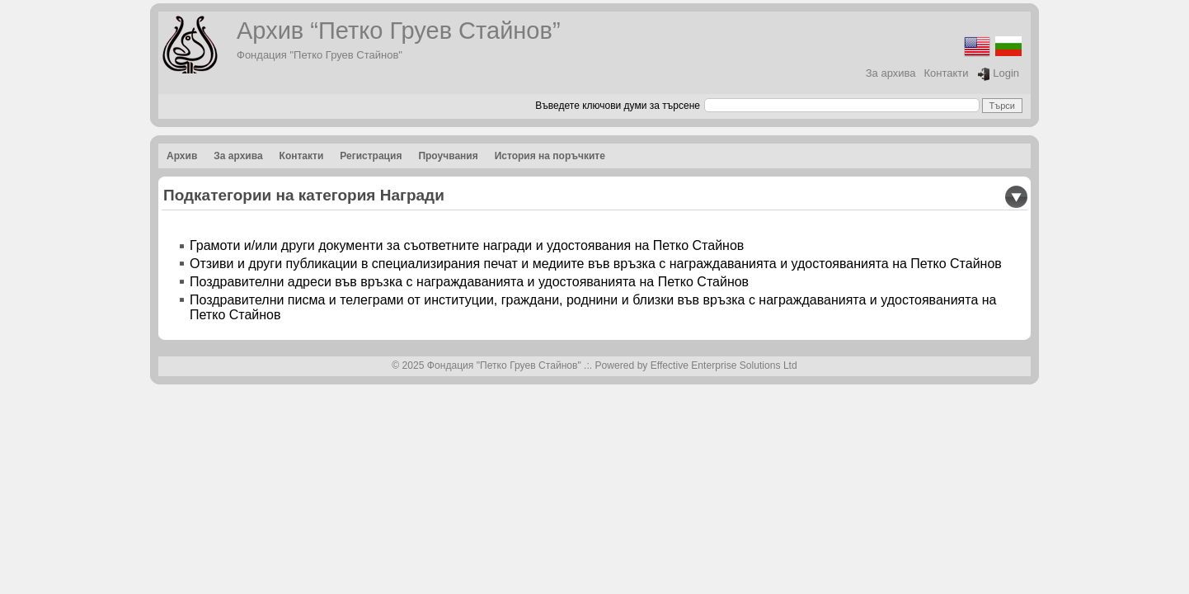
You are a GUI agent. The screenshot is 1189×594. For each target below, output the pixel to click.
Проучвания (447, 156)
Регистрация (371, 156)
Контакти (946, 73)
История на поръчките (550, 156)
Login (998, 74)
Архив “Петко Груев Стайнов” (399, 30)
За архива (891, 73)
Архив (182, 156)
